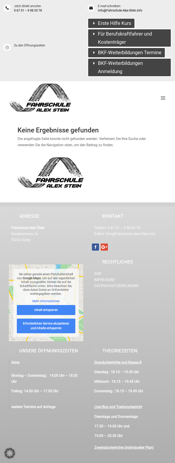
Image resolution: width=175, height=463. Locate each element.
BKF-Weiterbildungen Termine (129, 52)
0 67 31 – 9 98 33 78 (28, 10)
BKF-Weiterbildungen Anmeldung (120, 67)
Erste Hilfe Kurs (114, 23)
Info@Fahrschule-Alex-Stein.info (120, 10)
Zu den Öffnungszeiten (29, 45)
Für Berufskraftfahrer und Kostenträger (125, 38)
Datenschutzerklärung (116, 286)
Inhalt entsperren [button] (46, 310)
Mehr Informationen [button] (46, 301)
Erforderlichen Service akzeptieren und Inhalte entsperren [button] (46, 326)
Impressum (104, 280)
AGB (97, 273)
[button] (9, 453)
